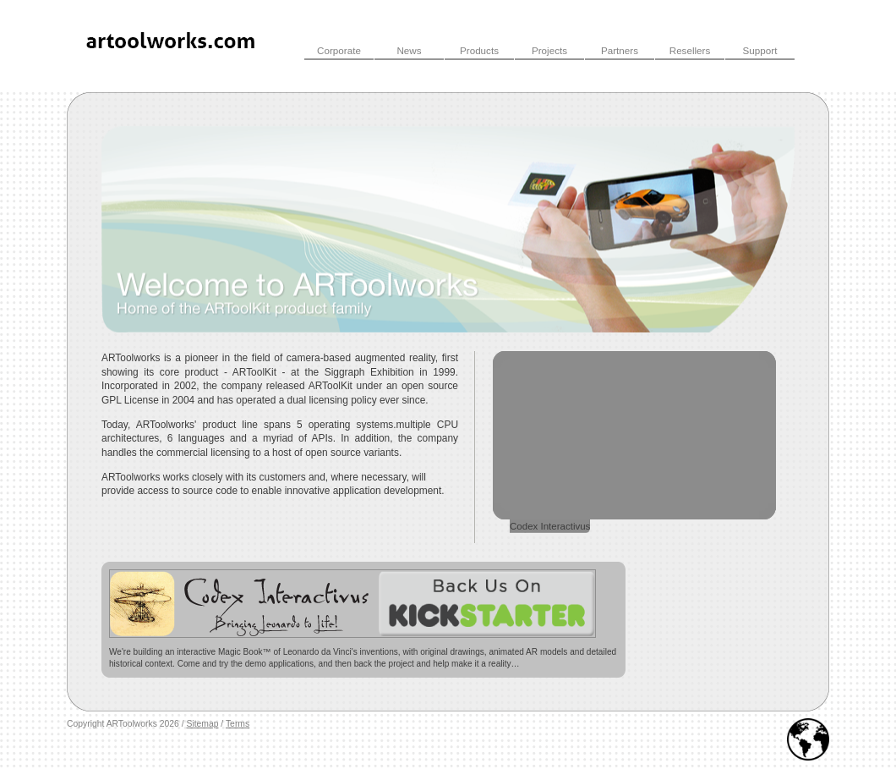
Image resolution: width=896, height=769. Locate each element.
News (408, 50)
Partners (619, 50)
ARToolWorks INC (172, 45)
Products (479, 50)
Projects (549, 50)
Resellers (690, 50)
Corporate (339, 50)
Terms (237, 723)
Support (760, 50)
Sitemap (202, 723)
